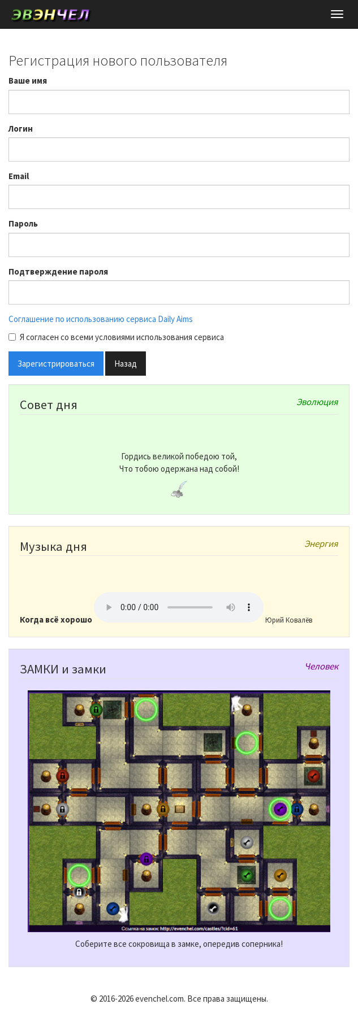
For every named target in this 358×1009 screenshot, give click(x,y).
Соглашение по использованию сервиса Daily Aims (100, 319)
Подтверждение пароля (58, 271)
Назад (125, 363)
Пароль (23, 223)
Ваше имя (27, 80)
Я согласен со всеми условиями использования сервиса (116, 337)
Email (18, 176)
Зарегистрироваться (56, 363)
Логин (20, 128)
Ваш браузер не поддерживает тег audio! (179, 607)
